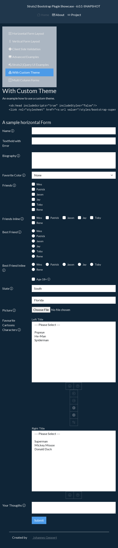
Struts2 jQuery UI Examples (29, 64)
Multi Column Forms (24, 80)
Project (74, 15)
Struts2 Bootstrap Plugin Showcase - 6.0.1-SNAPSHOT (59, 6)
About (58, 15)
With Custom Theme (24, 72)
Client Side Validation (24, 49)
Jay (38, 199)
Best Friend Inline (13, 268)
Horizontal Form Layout (26, 33)
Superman (73, 441)
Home (43, 15)
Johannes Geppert (42, 537)
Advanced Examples (24, 57)
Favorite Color (13, 175)
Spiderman (73, 340)
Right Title (38, 428)
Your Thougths (14, 505)
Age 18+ (43, 279)
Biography (11, 155)
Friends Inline (13, 219)
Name (8, 131)
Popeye (73, 332)
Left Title (37, 319)
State (7, 288)
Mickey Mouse (73, 445)
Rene (39, 209)
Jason (39, 194)
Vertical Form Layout (24, 41)
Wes (39, 184)
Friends (9, 185)
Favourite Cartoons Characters (11, 325)
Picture (9, 310)
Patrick (40, 189)
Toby (39, 204)
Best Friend (11, 232)
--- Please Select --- (73, 325)
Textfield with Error (11, 143)
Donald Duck (73, 449)
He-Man (73, 336)
